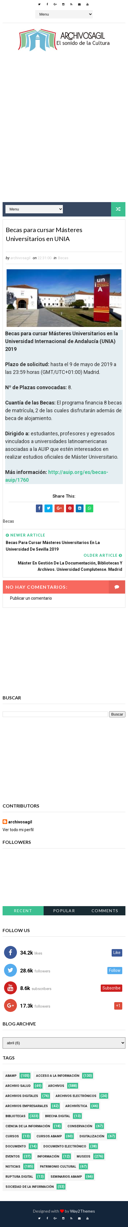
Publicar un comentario (31, 598)
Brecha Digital (57, 1116)
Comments (105, 910)
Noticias (12, 1166)
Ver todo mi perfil (18, 829)
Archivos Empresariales (26, 1106)
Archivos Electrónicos (76, 1096)
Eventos (12, 1156)
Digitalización (91, 1136)
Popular (64, 910)
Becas (63, 258)
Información (48, 1156)
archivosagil (20, 822)
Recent (23, 910)
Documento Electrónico (64, 1146)
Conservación (79, 1126)
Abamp (11, 1076)
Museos (83, 1156)
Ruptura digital (19, 1177)
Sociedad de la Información (29, 1187)
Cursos (12, 1136)
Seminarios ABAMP (66, 1177)
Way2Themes (82, 1211)
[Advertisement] (64, 132)
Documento (15, 1146)
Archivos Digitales (21, 1096)
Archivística (76, 1106)
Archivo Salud (18, 1086)
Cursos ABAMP (49, 1136)
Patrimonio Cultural (58, 1166)
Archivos (56, 1086)
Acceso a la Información (57, 1076)
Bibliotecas (15, 1116)
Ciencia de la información (27, 1126)
